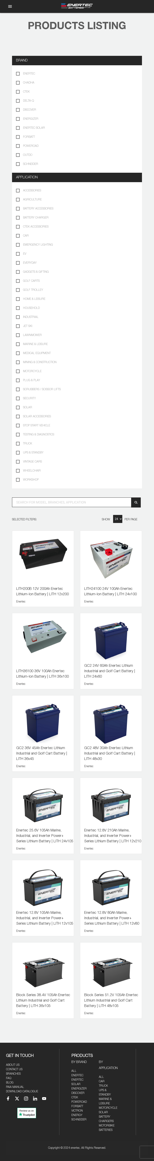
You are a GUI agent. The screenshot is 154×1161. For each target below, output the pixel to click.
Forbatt (77, 1106)
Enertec (77, 1075)
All (73, 1071)
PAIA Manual (15, 1087)
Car (101, 1081)
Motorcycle (108, 1108)
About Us (12, 1065)
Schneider (78, 1119)
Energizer (79, 1088)
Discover (77, 1093)
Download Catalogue (22, 1091)
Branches (13, 1073)
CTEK (74, 1097)
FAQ (8, 1078)
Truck (103, 1085)
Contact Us (14, 1069)
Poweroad (79, 1102)
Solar (103, 1112)
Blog (9, 1082)
